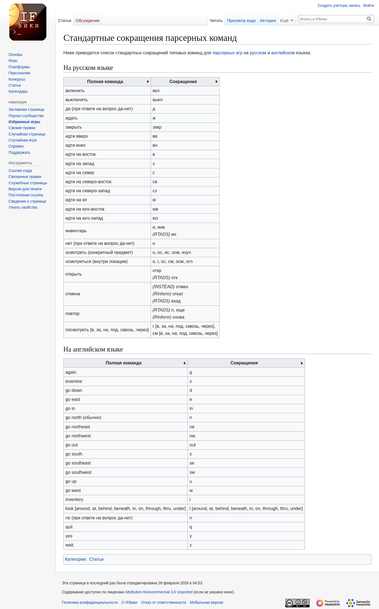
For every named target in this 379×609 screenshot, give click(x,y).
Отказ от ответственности (163, 602)
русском (258, 52)
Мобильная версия (206, 602)
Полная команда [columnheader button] (105, 81)
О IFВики (129, 602)
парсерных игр (227, 52)
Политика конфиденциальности (89, 602)
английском (283, 52)
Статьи (96, 559)
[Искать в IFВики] (336, 19)
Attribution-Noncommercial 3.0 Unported (159, 592)
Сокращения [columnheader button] (183, 81)
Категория (75, 559)
